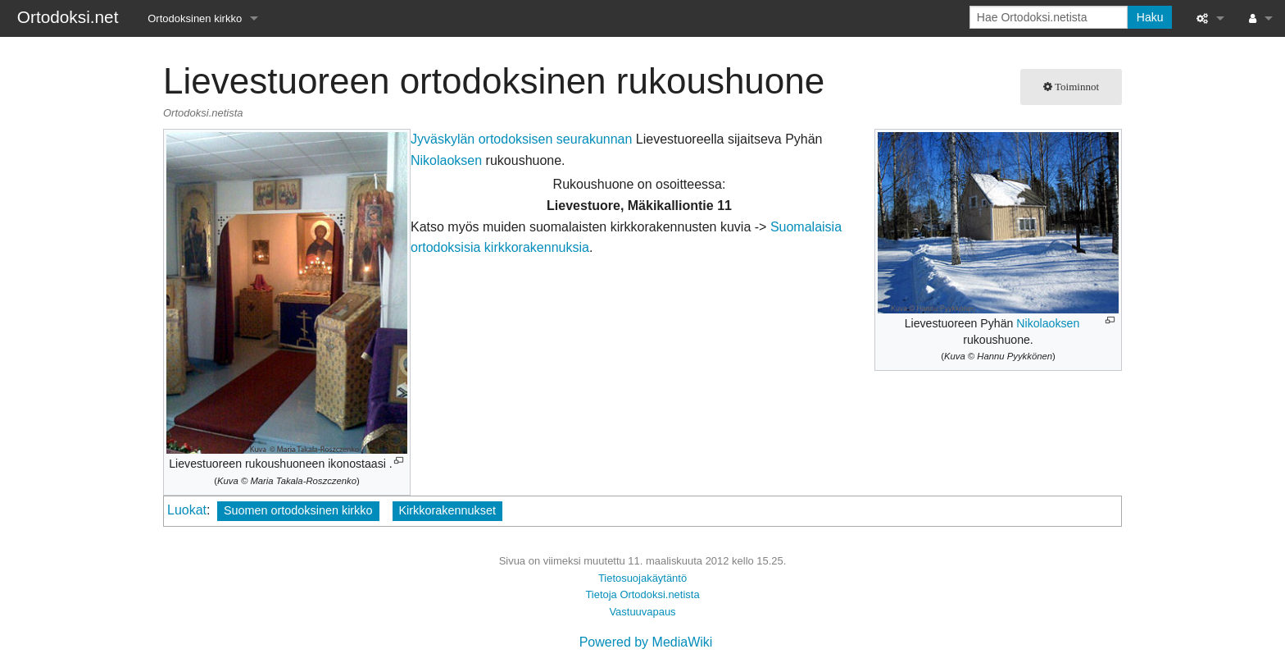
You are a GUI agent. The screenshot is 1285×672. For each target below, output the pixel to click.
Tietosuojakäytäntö (642, 578)
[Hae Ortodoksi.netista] (1048, 17)
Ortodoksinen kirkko (195, 18)
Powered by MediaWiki (646, 642)
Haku (1150, 17)
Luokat (187, 510)
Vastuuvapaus (642, 612)
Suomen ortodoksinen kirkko (298, 510)
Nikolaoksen (1047, 323)
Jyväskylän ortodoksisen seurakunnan (521, 139)
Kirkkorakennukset (447, 510)
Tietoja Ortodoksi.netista (642, 594)
